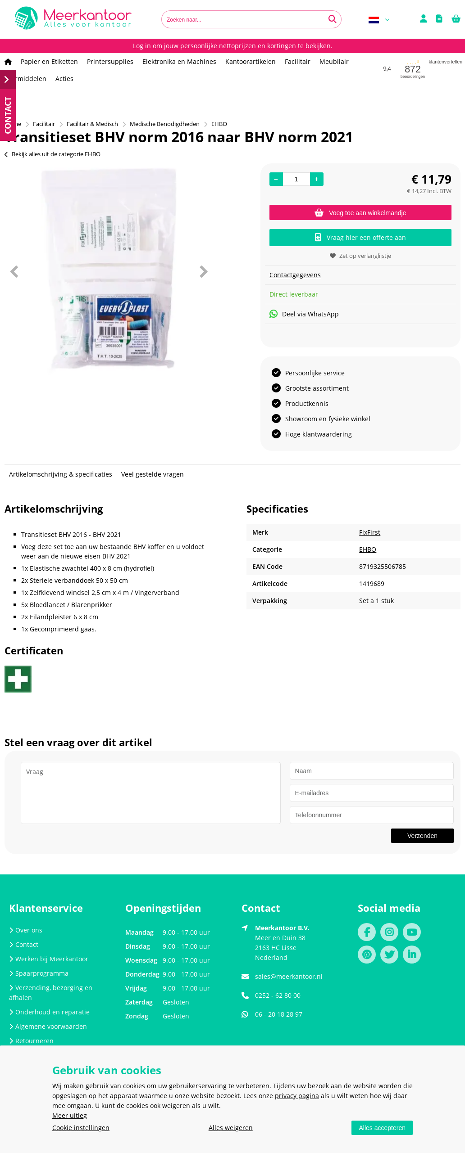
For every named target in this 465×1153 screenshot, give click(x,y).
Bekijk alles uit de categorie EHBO (52, 154)
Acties (64, 78)
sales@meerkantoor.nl (289, 976)
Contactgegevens (295, 274)
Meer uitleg (69, 1115)
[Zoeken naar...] (333, 19)
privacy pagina (297, 1095)
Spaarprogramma (38, 973)
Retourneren (31, 1040)
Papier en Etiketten (49, 61)
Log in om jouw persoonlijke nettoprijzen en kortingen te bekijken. (233, 45)
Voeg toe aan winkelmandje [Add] (360, 213)
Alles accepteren (382, 1127)
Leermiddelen (25, 78)
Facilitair (297, 61)
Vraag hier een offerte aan (360, 237)
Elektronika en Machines (179, 61)
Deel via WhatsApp (304, 314)
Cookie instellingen (80, 1127)
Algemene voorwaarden (48, 1026)
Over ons (25, 930)
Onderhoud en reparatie (49, 1012)
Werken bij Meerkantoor (48, 959)
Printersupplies (110, 61)
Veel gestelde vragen (152, 474)
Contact (23, 944)
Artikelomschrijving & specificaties (60, 474)
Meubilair (334, 61)
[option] (109, 271)
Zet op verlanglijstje (360, 256)
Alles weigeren (231, 1127)
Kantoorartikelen (250, 61)
